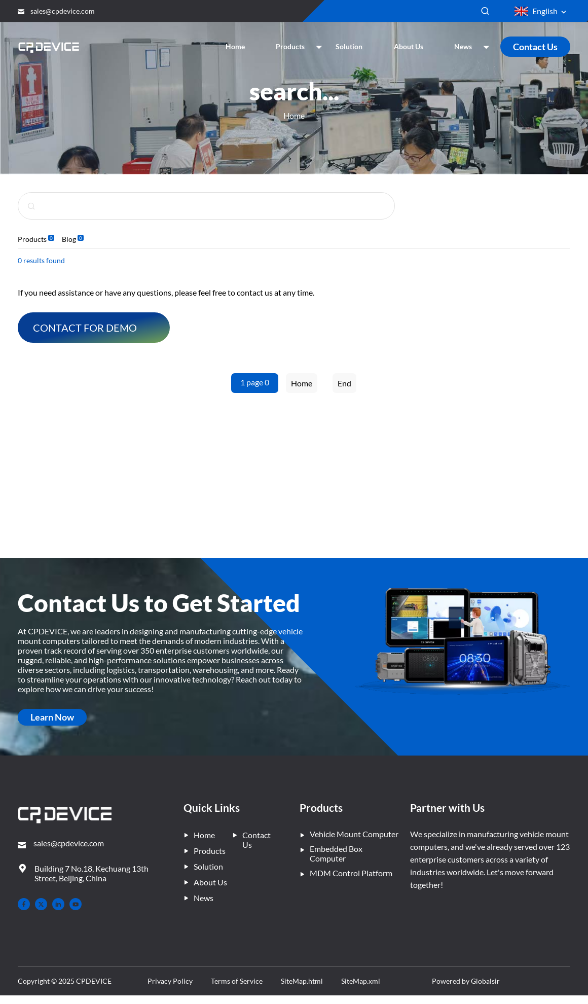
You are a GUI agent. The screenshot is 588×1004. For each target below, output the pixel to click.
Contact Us (535, 46)
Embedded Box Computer (331, 853)
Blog (69, 239)
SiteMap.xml (429, 981)
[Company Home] (50, 46)
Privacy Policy (194, 981)
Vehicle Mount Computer (349, 834)
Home (294, 115)
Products (32, 239)
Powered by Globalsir (534, 985)
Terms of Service (276, 981)
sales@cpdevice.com (62, 11)
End (344, 383)
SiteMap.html (356, 981)
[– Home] (65, 816)
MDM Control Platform (346, 873)
